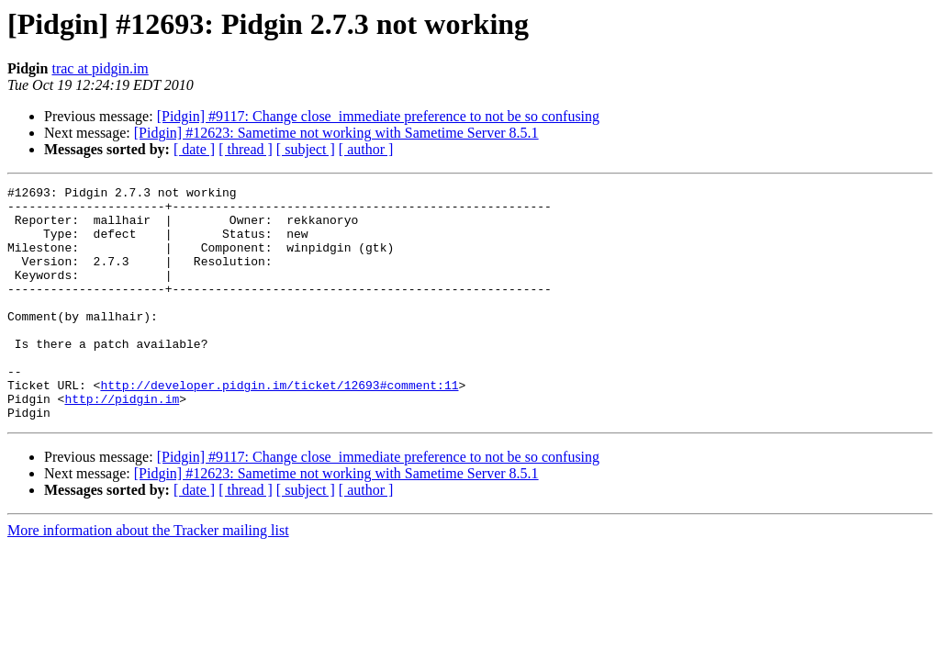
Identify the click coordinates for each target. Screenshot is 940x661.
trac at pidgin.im (99, 68)
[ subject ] (305, 149)
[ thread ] (245, 149)
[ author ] (366, 149)
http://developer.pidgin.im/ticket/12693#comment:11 (279, 426)
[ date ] (194, 149)
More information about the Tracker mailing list (148, 577)
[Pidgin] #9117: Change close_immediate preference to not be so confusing (378, 116)
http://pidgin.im (121, 442)
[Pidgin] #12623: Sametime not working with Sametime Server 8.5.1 (336, 132)
